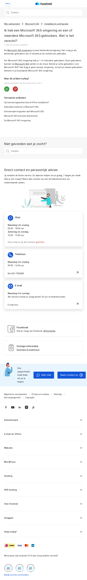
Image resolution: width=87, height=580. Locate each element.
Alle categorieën (12, 24)
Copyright (29, 397)
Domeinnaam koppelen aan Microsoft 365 (24, 111)
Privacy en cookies (40, 394)
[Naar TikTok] (33, 407)
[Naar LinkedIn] (19, 407)
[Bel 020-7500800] (43, 263)
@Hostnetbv (49, 331)
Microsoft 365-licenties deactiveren (21, 116)
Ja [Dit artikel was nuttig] (6, 89)
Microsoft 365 (32, 24)
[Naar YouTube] (12, 407)
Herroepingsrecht (12, 397)
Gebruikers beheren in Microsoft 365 (21, 107)
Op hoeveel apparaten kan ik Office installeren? (26, 102)
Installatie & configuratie (56, 24)
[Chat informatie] (43, 229)
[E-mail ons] (43, 294)
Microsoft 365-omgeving (19, 50)
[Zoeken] (43, 12)
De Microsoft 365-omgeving (17, 120)
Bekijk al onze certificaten (16, 575)
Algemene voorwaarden (15, 394)
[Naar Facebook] (6, 407)
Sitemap (58, 394)
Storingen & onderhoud (28, 350)
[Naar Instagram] (26, 407)
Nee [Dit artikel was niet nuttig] (15, 89)
